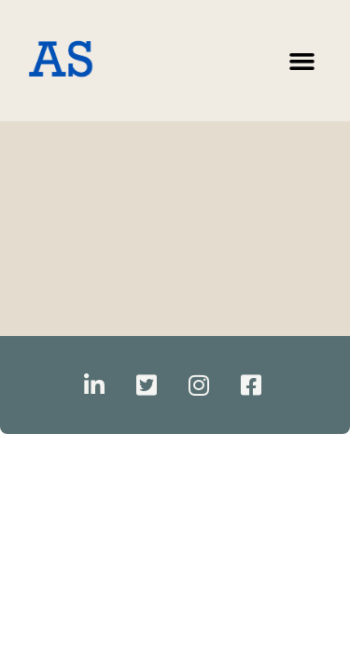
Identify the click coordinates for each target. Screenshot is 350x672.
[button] (302, 60)
